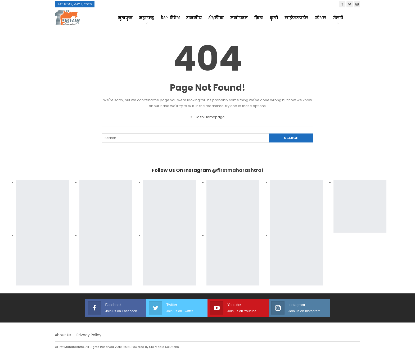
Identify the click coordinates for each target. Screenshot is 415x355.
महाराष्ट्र (146, 18)
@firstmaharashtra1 (237, 170)
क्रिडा (258, 18)
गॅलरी (338, 18)
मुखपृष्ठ (125, 18)
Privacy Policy (88, 335)
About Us (63, 335)
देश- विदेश (170, 18)
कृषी (274, 18)
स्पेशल (320, 18)
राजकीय (194, 18)
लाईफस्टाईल (296, 18)
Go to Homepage (208, 116)
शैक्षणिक (216, 18)
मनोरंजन (239, 18)
